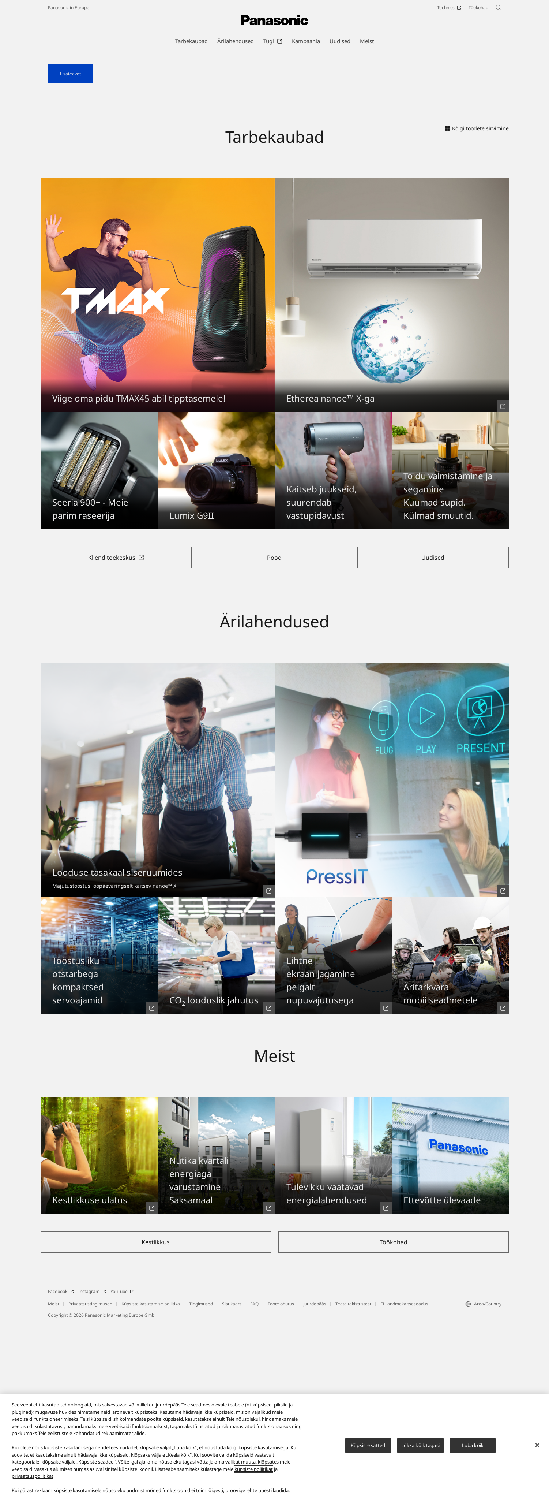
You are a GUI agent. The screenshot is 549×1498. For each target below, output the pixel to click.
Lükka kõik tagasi (420, 1448)
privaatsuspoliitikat (32, 1479)
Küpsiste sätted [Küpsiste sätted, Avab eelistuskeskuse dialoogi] (368, 1448)
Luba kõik (473, 1448)
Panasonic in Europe (68, 7)
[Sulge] (537, 1448)
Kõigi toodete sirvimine (477, 302)
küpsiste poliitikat (253, 1471)
